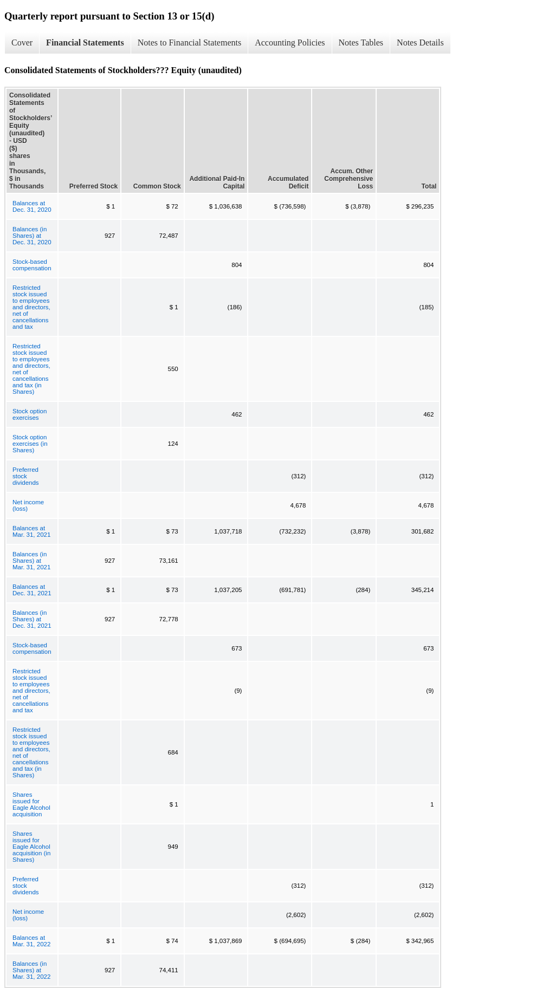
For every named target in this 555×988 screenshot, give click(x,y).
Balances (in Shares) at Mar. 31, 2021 (31, 560)
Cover (22, 42)
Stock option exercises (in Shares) (30, 443)
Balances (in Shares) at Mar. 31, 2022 (31, 970)
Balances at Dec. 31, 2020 (31, 206)
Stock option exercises (29, 414)
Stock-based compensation (31, 264)
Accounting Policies (290, 42)
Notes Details (420, 42)
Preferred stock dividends (25, 476)
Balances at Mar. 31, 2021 (31, 531)
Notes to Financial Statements (190, 42)
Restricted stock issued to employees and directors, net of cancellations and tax (31, 307)
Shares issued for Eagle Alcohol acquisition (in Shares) (31, 846)
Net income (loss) (28, 505)
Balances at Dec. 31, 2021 (31, 589)
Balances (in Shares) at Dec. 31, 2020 (31, 235)
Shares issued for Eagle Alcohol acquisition (31, 804)
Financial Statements (85, 42)
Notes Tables (361, 42)
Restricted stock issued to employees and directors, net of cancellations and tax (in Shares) (31, 369)
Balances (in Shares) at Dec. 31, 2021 (31, 619)
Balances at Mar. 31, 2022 (31, 940)
